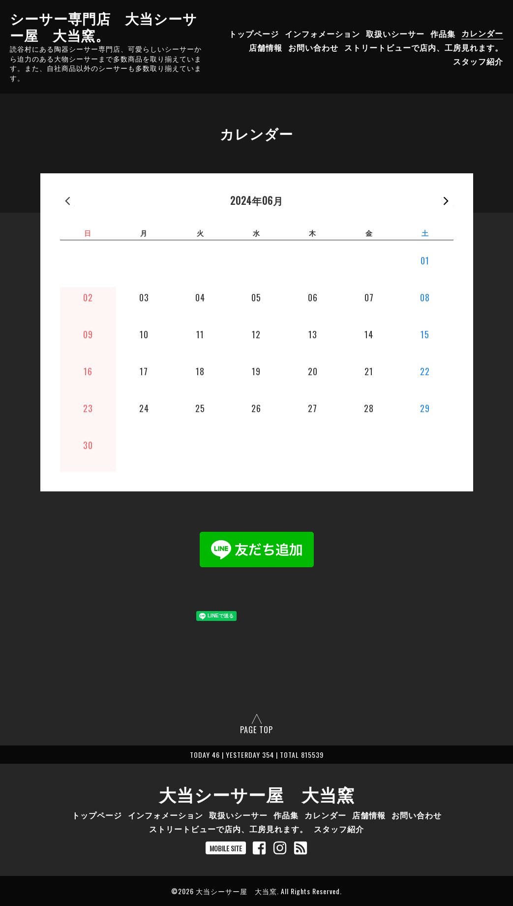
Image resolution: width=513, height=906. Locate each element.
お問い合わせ (313, 47)
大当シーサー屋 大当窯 (257, 794)
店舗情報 (265, 47)
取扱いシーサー (395, 33)
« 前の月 (67, 200)
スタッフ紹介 (478, 60)
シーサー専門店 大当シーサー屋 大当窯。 (103, 26)
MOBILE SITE (226, 848)
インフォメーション (322, 33)
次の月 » (446, 200)
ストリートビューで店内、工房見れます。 (423, 47)
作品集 (442, 33)
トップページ (254, 33)
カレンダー (482, 33)
